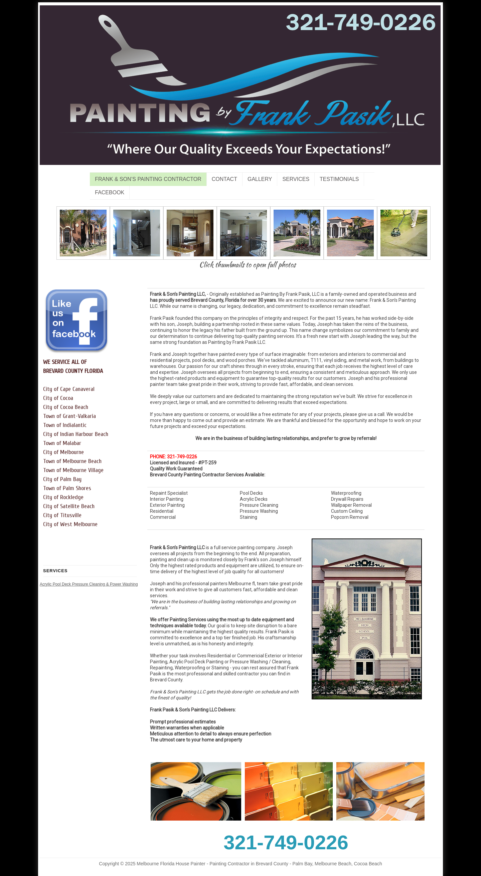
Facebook (109, 192)
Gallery (260, 179)
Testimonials (339, 179)
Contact (224, 179)
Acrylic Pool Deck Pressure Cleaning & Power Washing (89, 584)
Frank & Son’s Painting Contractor (148, 179)
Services (295, 179)
